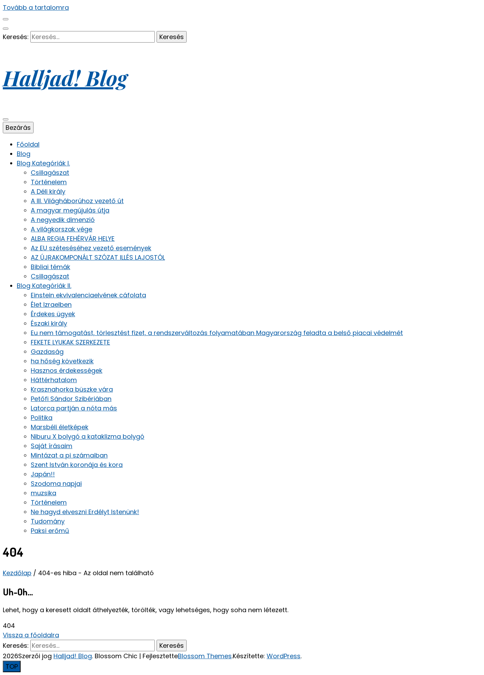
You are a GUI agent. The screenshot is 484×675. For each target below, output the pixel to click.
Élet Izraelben (51, 304)
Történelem (49, 182)
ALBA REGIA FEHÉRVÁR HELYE (73, 238)
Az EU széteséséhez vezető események (91, 248)
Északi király (49, 323)
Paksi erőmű (50, 530)
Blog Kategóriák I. (43, 163)
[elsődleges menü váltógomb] (5, 119)
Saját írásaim (51, 446)
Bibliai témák (50, 266)
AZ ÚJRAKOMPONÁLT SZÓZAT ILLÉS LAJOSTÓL (98, 257)
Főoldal (28, 144)
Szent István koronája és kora (77, 464)
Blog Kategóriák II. (44, 285)
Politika (41, 417)
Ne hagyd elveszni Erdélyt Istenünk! (85, 511)
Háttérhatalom (54, 380)
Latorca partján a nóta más (74, 408)
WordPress (284, 656)
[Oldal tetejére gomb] (12, 666)
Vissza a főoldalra (31, 635)
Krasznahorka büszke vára (72, 389)
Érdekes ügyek (53, 314)
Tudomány (48, 521)
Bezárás (18, 127)
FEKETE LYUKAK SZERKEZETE (70, 342)
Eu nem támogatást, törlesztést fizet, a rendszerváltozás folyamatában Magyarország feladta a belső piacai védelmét (217, 332)
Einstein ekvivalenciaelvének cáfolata (88, 295)
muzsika (43, 493)
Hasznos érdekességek (66, 370)
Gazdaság (47, 351)
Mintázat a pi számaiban (69, 455)
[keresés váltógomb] (5, 29)
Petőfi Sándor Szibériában (71, 398)
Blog (23, 153)
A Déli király (48, 191)
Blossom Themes (205, 656)
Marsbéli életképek (59, 427)
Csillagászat (50, 172)
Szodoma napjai (56, 483)
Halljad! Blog (65, 77)
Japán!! (43, 474)
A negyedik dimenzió (63, 219)
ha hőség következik (62, 361)
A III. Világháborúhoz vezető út (77, 200)
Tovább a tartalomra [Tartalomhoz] (36, 7)
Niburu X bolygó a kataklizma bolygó (87, 436)
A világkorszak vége (61, 229)
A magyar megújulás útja (70, 210)
